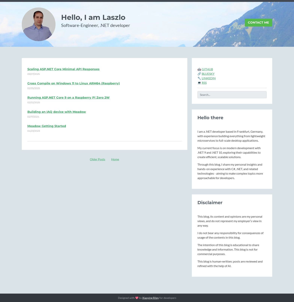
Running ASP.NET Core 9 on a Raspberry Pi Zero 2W (68, 97)
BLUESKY (208, 73)
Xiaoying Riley (150, 297)
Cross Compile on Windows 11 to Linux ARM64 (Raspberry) (73, 83)
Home (115, 159)
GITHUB (207, 69)
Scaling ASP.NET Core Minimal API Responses (63, 69)
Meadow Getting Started (46, 126)
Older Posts (97, 159)
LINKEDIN (209, 78)
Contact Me (258, 22)
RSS (204, 82)
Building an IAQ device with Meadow (56, 112)
